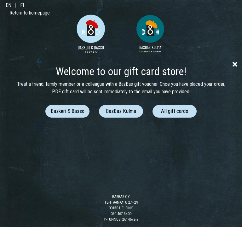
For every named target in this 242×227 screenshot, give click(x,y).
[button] (67, 111)
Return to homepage (29, 13)
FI (22, 5)
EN (8, 5)
